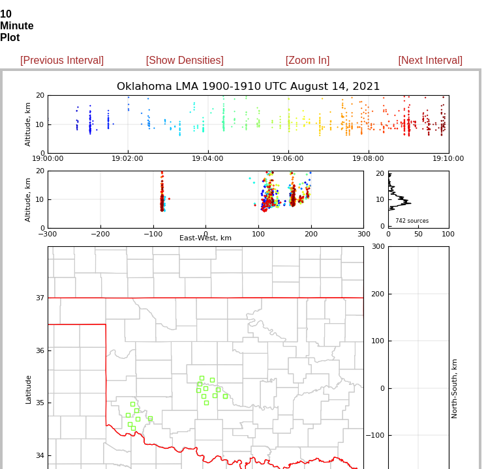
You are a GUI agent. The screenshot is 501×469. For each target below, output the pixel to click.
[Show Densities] (185, 60)
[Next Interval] (431, 60)
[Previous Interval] (62, 60)
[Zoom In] (308, 60)
